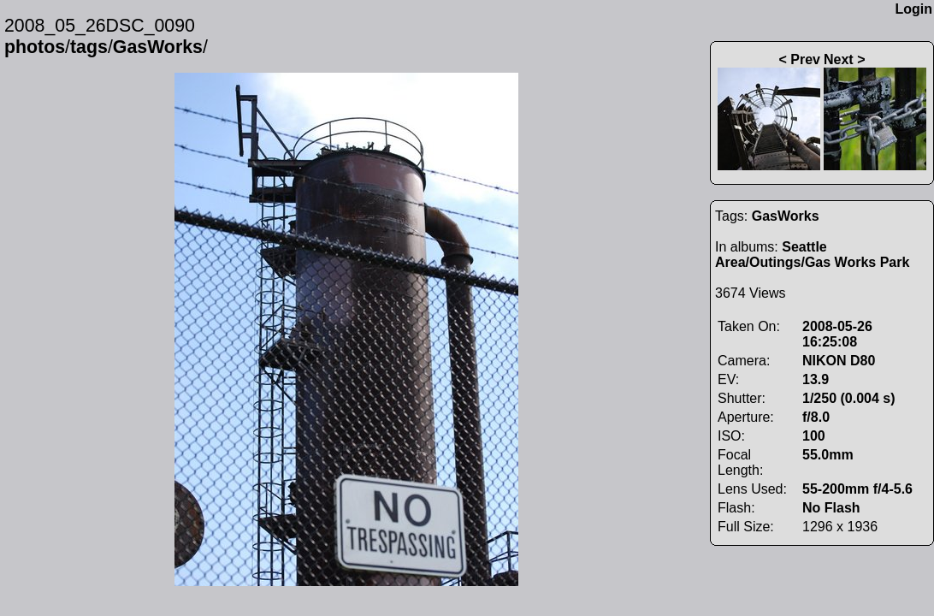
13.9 (815, 379)
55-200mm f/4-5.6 (857, 489)
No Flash (831, 507)
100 (813, 436)
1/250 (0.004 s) (849, 398)
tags (89, 47)
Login (913, 9)
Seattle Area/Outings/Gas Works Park (812, 255)
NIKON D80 (838, 360)
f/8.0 (816, 417)
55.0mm (828, 454)
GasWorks (158, 47)
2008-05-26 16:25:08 (837, 334)
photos (34, 47)
